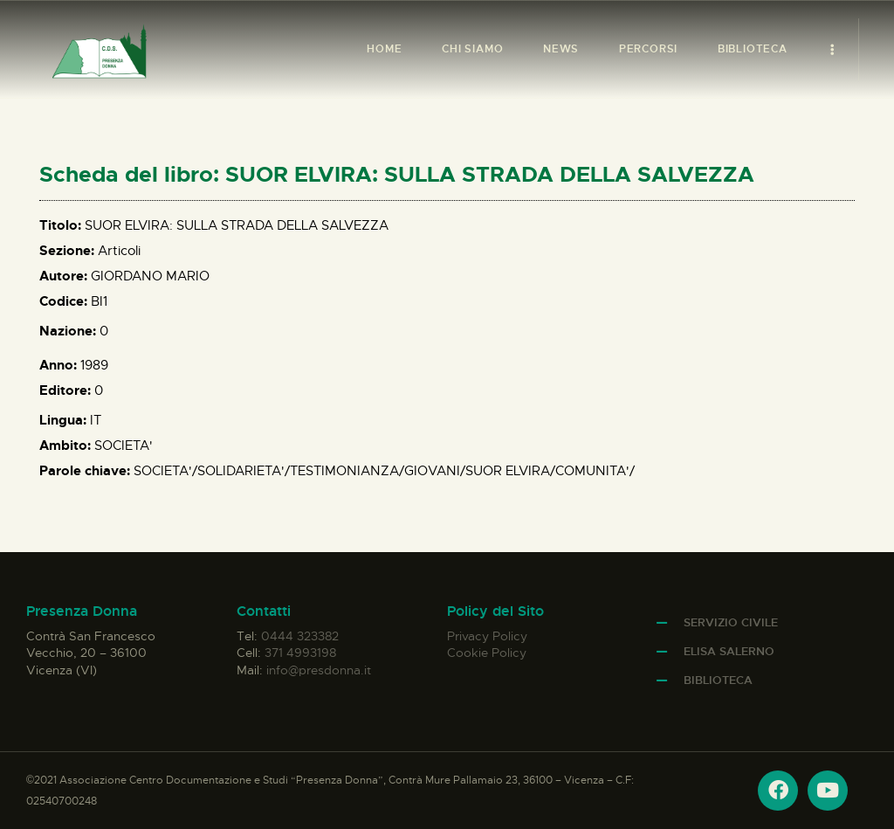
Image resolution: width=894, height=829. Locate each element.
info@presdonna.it (318, 670)
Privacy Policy (487, 636)
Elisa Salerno (729, 651)
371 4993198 (300, 652)
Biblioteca (718, 680)
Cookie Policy (486, 652)
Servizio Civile (731, 622)
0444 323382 (300, 636)
